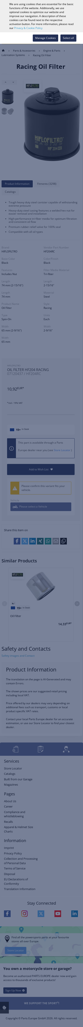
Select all (68, 38)
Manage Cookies (45, 38)
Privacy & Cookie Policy (28, 28)
